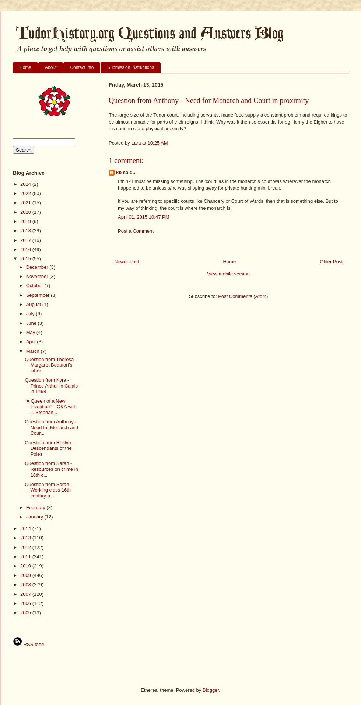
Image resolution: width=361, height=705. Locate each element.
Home (25, 67)
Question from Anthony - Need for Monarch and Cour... (51, 427)
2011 (26, 556)
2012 (26, 547)
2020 (26, 212)
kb (119, 172)
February (36, 507)
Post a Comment (136, 231)
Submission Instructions (130, 67)
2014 (26, 528)
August (34, 304)
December (38, 267)
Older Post (331, 261)
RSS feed (28, 644)
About (50, 67)
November (38, 276)
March (33, 351)
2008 (26, 584)
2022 (26, 193)
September (38, 295)
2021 (26, 202)
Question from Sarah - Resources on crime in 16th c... (51, 469)
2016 (26, 249)
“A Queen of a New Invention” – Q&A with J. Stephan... (50, 406)
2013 (26, 538)
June (32, 323)
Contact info (82, 67)
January (35, 517)
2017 (26, 240)
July (31, 313)
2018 (26, 230)
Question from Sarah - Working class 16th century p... (48, 490)
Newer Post (126, 261)
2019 (26, 221)
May (31, 332)
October (35, 285)
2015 (26, 258)
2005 (26, 612)
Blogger (211, 690)
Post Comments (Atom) (243, 296)
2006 (26, 603)
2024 (26, 184)
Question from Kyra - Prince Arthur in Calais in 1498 (51, 385)
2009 (26, 575)
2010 (26, 566)
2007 (26, 594)
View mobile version (228, 274)
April (31, 341)
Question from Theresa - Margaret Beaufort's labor (51, 365)
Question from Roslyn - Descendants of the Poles (49, 448)
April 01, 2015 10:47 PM (143, 217)
